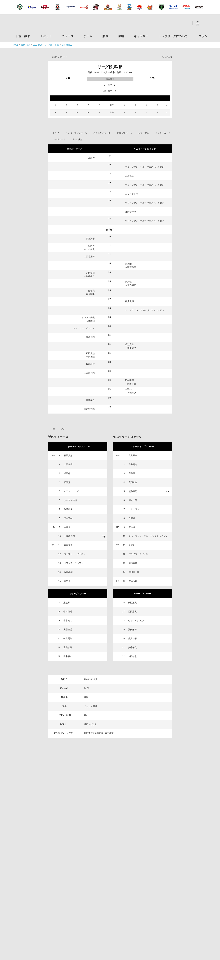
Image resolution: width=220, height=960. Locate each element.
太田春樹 (90, 272)
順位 (105, 36)
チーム (88, 36)
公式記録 (167, 56)
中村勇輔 (90, 357)
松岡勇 (91, 246)
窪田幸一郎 (130, 211)
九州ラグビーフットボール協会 (177, 850)
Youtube (186, 23)
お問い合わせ (131, 935)
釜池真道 (129, 344)
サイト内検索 (204, 23)
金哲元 (91, 290)
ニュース (67, 36)
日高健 (128, 281)
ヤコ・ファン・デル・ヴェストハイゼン (144, 167)
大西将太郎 (89, 256)
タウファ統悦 (88, 317)
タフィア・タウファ (73, 563)
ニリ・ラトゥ (131, 194)
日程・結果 (23, 36)
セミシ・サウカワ (136, 620)
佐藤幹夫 (68, 509)
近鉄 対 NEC (67, 45)
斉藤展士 (133, 473)
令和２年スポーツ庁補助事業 (177, 918)
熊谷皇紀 (133, 491)
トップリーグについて (173, 36)
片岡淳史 (131, 393)
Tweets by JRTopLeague (113, 804)
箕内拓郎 (131, 285)
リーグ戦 (48, 45)
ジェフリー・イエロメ (84, 328)
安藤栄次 (132, 647)
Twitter (167, 23)
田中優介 (67, 656)
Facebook (176, 23)
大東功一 (133, 545)
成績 (121, 36)
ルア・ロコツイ (71, 491)
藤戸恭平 (131, 267)
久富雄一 (129, 389)
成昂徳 (67, 473)
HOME (15, 45)
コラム (202, 36)
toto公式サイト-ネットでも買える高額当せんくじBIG (177, 891)
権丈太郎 (129, 301)
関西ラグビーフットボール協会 (177, 836)
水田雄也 (131, 348)
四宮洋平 (90, 238)
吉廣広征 (129, 176)
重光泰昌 (67, 647)
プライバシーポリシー (109, 935)
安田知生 (133, 482)
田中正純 (68, 518)
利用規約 (88, 935)
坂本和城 (90, 364)
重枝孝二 (90, 276)
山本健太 (90, 249)
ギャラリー (141, 36)
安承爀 (128, 263)
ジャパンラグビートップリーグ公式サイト (32, 24)
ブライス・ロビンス (138, 554)
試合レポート (60, 56)
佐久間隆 (90, 294)
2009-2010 (37, 45)
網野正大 (131, 384)
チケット (46, 36)
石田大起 (90, 353)
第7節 (57, 45)
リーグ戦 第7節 (110, 67)
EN (197, 25)
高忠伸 (91, 158)
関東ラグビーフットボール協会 (177, 823)
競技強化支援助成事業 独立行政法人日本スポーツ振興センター (177, 905)
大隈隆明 (90, 321)
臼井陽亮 (129, 380)
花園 (119, 72)
